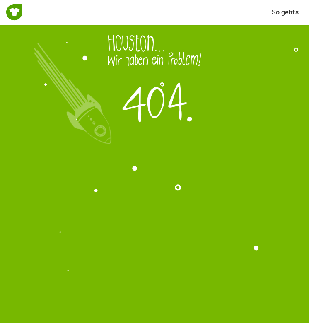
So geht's (285, 12)
